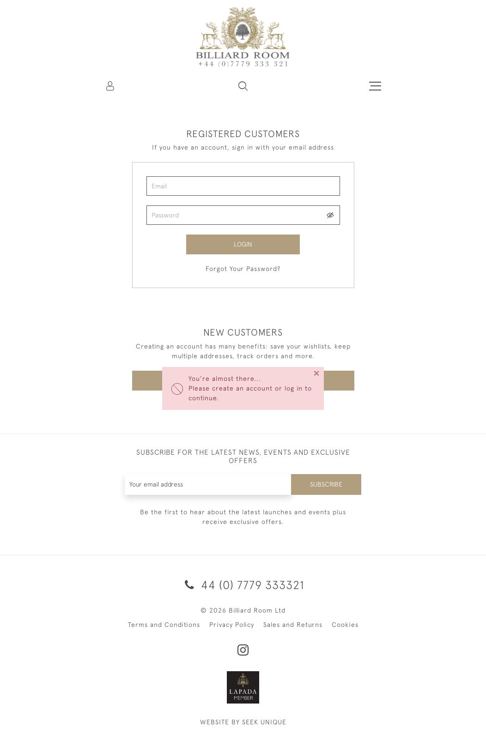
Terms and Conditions (164, 624)
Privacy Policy (231, 624)
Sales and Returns (292, 624)
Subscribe (326, 484)
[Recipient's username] (208, 484)
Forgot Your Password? (243, 268)
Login (243, 244)
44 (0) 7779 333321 (243, 584)
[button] (243, 86)
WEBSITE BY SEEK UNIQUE (243, 722)
